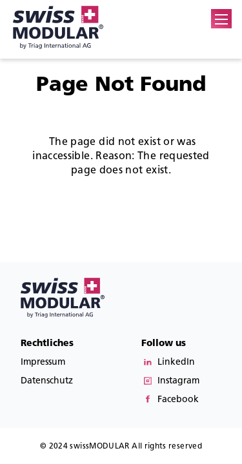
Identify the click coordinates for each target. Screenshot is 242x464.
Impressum (43, 361)
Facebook (178, 399)
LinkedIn (176, 361)
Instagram (178, 380)
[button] (221, 19)
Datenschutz (47, 380)
